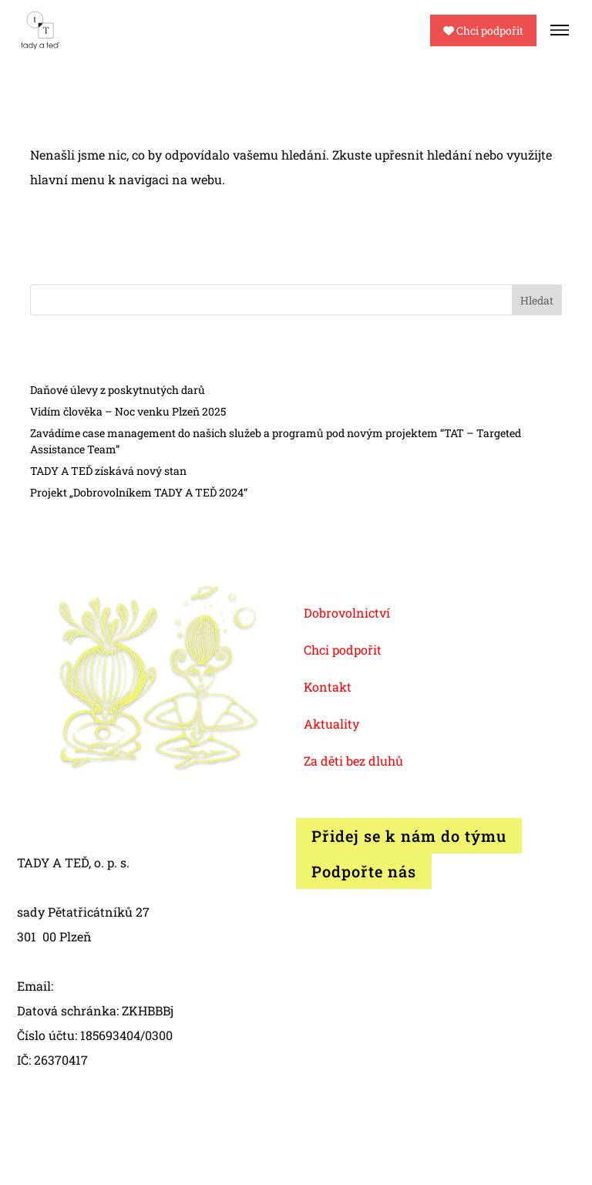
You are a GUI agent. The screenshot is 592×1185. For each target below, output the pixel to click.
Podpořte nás (363, 871)
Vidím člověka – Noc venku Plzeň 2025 (128, 411)
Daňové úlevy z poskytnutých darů (117, 389)
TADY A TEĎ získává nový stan (108, 470)
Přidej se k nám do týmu (408, 836)
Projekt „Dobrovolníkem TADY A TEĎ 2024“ (138, 492)
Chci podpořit (483, 30)
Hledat (536, 300)
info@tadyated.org (110, 986)
